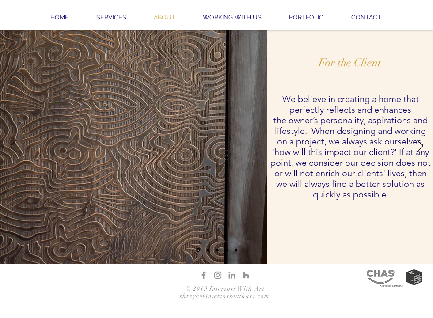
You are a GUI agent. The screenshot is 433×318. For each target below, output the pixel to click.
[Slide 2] (208, 250)
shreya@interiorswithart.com (225, 296)
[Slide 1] (198, 250)
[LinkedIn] (232, 275)
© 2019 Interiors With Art (225, 288)
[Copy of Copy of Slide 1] (236, 250)
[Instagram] (218, 275)
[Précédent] (13, 147)
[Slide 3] (217, 250)
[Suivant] (420, 147)
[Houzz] (246, 275)
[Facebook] (204, 275)
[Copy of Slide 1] (226, 250)
